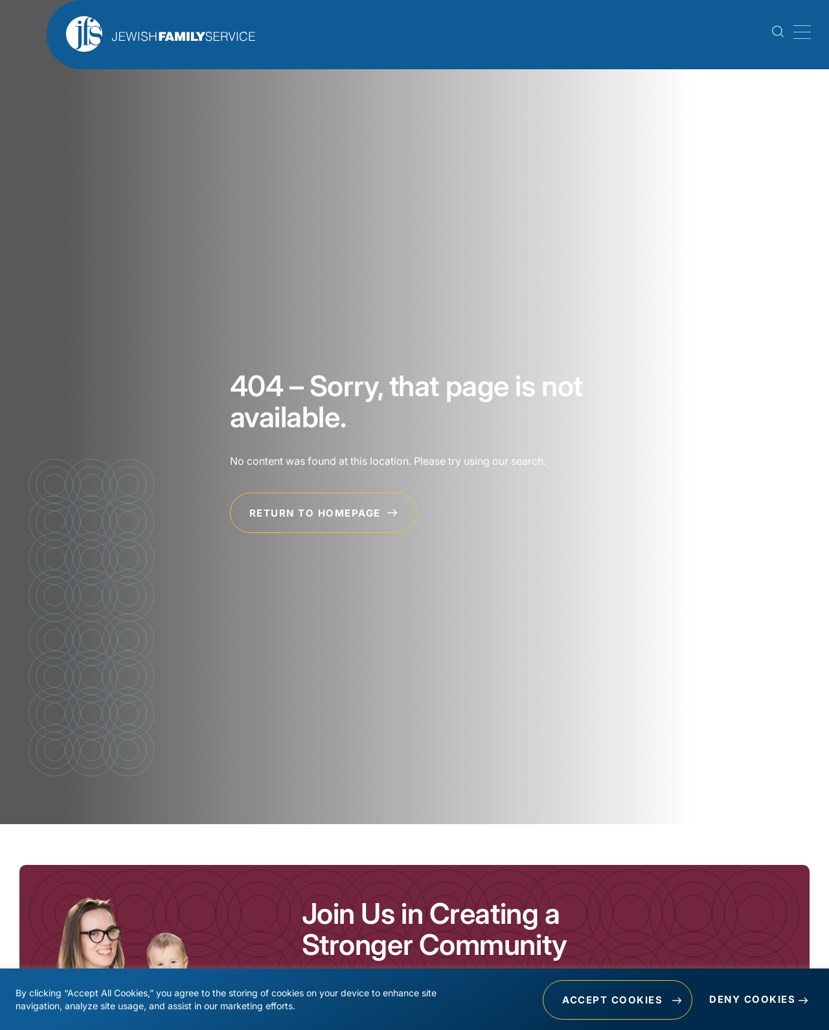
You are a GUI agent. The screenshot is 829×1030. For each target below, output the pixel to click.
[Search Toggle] (778, 34)
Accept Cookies (612, 1000)
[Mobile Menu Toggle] (800, 32)
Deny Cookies (752, 1000)
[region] (414, 999)
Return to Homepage (323, 513)
